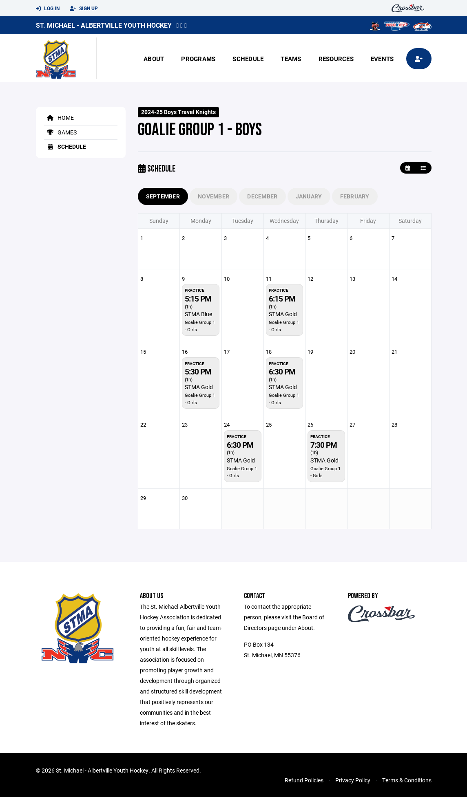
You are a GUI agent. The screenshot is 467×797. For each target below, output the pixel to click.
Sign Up (84, 8)
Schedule (247, 59)
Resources (336, 59)
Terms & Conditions (407, 780)
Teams (291, 59)
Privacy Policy (352, 780)
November (213, 196)
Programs (198, 59)
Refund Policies (304, 780)
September (163, 196)
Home (59, 117)
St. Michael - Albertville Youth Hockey (104, 25)
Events (382, 59)
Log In (48, 8)
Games (60, 132)
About (154, 59)
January (309, 196)
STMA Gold (283, 314)
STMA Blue (198, 314)
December (262, 196)
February (355, 196)
